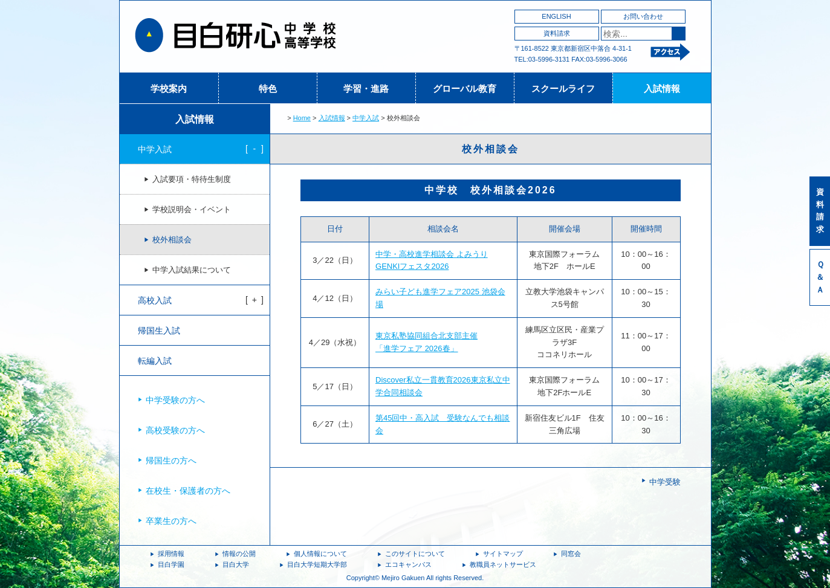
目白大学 (235, 564)
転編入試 (155, 361)
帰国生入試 (159, 330)
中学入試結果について (191, 270)
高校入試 (155, 300)
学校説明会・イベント (191, 209)
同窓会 (571, 553)
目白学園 (171, 564)
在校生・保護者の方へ (188, 491)
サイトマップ (503, 553)
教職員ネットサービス (503, 564)
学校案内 (169, 88)
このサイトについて (415, 553)
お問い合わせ (643, 16)
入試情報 (662, 88)
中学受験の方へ (175, 400)
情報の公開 (239, 553)
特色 (268, 88)
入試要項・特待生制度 (191, 179)
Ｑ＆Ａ (820, 277)
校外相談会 (172, 240)
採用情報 (171, 553)
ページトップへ (685, 534)
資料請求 (556, 33)
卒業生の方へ (171, 521)
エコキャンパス (408, 564)
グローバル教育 (464, 88)
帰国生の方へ (171, 460)
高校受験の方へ (175, 430)
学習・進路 (366, 88)
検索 (679, 33)
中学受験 (665, 481)
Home (302, 117)
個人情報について (320, 553)
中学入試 (365, 117)
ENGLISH (556, 16)
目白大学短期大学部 (317, 564)
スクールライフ (563, 88)
